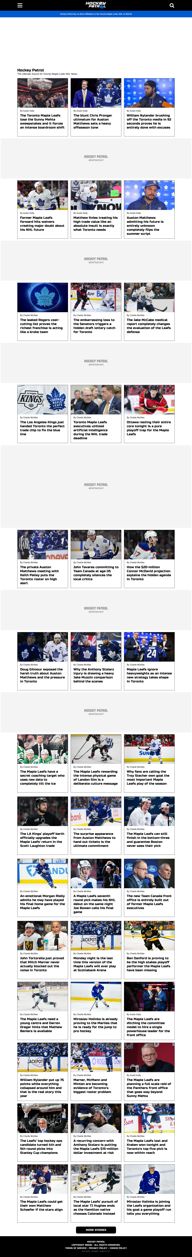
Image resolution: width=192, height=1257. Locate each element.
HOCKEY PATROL (96, 1241)
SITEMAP (94, 1251)
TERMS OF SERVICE (76, 1248)
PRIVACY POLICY (98, 1248)
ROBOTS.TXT (105, 1251)
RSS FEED (86, 1251)
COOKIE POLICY (118, 1248)
